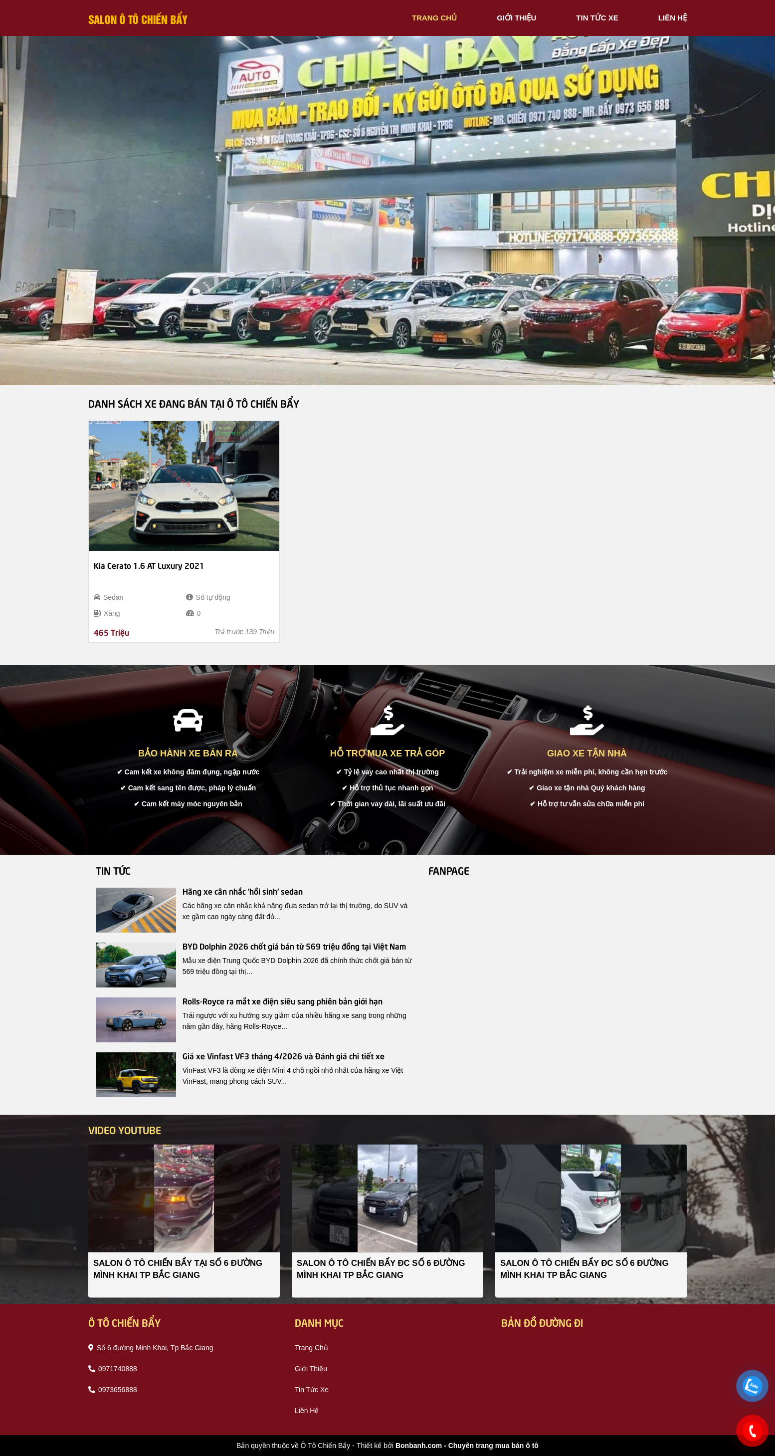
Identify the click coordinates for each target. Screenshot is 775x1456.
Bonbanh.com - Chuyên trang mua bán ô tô (467, 1446)
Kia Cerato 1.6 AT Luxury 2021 (149, 564)
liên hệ (672, 17)
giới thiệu (516, 17)
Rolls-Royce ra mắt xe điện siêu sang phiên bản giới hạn (283, 1000)
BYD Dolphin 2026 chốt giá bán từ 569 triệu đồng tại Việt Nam (294, 945)
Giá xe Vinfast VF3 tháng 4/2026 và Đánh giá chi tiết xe (284, 1055)
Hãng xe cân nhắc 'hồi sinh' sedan (243, 890)
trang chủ (434, 17)
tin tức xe (597, 17)
